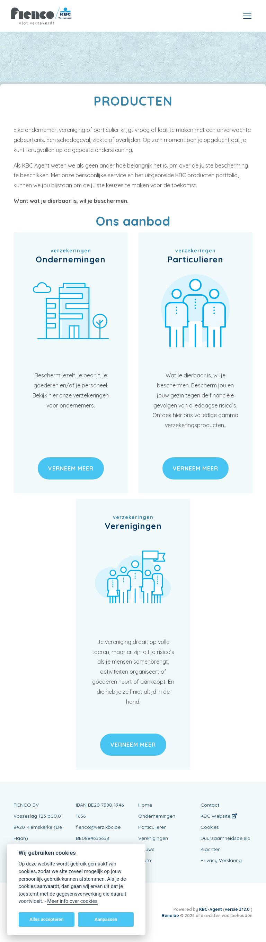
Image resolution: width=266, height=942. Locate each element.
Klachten (211, 849)
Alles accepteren (46, 919)
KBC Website (219, 816)
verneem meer (71, 468)
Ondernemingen (156, 816)
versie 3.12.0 (238, 909)
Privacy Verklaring (221, 860)
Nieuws (146, 849)
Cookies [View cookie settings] (210, 827)
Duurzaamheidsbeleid (225, 838)
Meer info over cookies (72, 901)
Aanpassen (106, 919)
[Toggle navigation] (247, 16)
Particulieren (152, 827)
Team (144, 860)
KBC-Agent (210, 909)
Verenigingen (153, 838)
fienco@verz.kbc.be (98, 827)
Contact (210, 805)
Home (145, 805)
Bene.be (170, 915)
